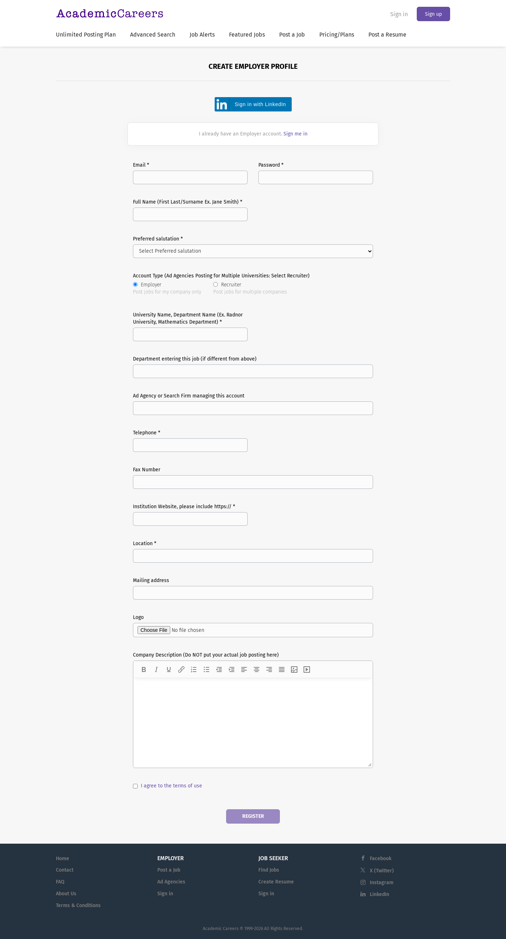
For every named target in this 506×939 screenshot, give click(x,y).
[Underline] (169, 669)
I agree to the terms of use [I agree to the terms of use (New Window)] (171, 786)
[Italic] (156, 669)
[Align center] (256, 669)
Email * (141, 165)
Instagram (381, 883)
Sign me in (295, 134)
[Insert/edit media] (307, 669)
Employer (167, 289)
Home (62, 858)
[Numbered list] (194, 669)
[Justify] (282, 669)
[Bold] (144, 669)
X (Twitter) (382, 871)
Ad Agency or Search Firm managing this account (188, 396)
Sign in (399, 14)
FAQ (60, 882)
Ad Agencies (171, 882)
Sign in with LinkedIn (260, 104)
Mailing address (151, 580)
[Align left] (244, 669)
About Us (66, 894)
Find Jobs (268, 870)
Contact (64, 870)
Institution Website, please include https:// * (184, 507)
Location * (144, 543)
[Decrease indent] (219, 669)
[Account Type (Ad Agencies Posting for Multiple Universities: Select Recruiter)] (135, 284)
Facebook (380, 858)
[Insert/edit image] (294, 669)
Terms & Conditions (78, 905)
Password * (270, 165)
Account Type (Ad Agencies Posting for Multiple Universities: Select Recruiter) (221, 276)
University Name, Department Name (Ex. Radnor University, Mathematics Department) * (188, 318)
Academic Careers (221, 928)
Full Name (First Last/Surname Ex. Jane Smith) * (187, 202)
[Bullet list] (206, 669)
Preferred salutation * (158, 239)
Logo (138, 617)
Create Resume (276, 882)
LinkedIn (379, 894)
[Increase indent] (231, 669)
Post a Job (168, 870)
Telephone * (146, 433)
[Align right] (269, 669)
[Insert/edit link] (181, 669)
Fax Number (146, 470)
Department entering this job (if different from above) (195, 359)
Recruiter (250, 289)
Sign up (433, 14)
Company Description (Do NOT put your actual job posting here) (206, 655)
